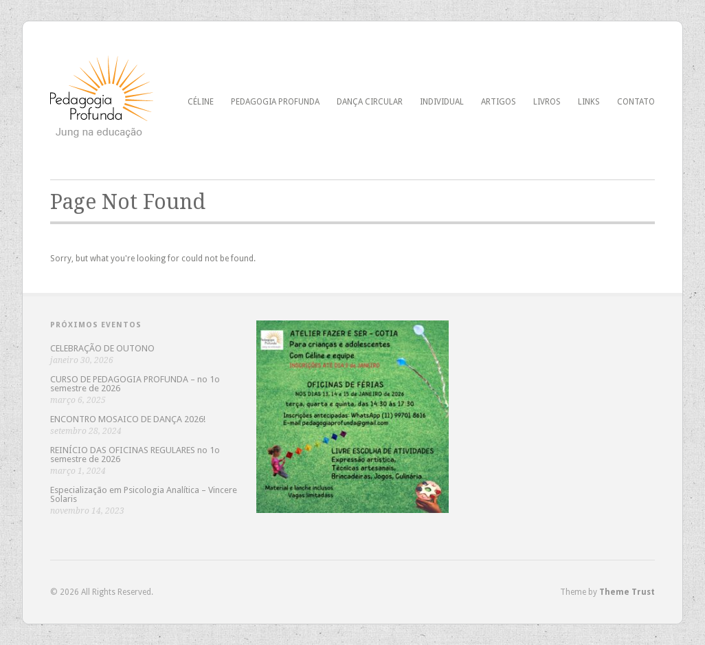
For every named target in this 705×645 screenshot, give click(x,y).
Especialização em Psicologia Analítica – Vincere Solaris (143, 494)
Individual (442, 102)
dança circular (370, 102)
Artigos (498, 102)
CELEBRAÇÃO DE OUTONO (102, 348)
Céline (201, 102)
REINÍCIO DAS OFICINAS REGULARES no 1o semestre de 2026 (135, 454)
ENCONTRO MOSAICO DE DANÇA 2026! (127, 419)
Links (589, 102)
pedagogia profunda (275, 102)
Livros (547, 102)
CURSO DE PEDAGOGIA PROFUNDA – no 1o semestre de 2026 (135, 383)
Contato (636, 102)
